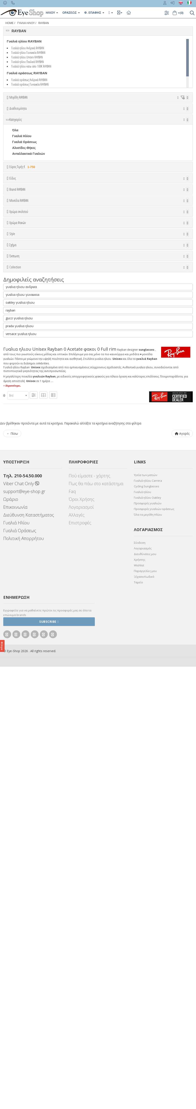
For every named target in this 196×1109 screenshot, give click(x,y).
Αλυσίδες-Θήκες (24, 196)
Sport (16, 264)
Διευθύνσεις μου (145, 996)
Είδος (12, 241)
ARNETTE (19, 333)
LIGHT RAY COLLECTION (30, 688)
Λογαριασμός (143, 991)
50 (120, 114)
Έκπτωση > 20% (24, 655)
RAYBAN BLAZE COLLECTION (34, 712)
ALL (17, 447)
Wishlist (139, 1008)
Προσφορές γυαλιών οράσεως (154, 951)
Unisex (17, 258)
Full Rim (18, 562)
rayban (10, 753)
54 (162, 114)
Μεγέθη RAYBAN (18, 97)
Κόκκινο (20, 482)
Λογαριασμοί (81, 949)
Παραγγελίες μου (145, 1013)
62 (67, 119)
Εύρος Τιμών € (20, 226)
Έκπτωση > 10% (24, 649)
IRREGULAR (21, 624)
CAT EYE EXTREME (26, 612)
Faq (72, 934)
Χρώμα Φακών (17, 490)
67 (120, 119)
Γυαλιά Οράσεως (24, 190)
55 (173, 114)
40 (56, 114)
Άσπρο (19, 452)
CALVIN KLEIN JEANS (28, 368)
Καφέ (18, 525)
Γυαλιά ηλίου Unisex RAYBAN (27, 57)
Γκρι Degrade (24, 519)
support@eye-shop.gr (24, 934)
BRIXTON (19, 357)
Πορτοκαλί (21, 470)
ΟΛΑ (15, 108)
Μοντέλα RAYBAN (18, 381)
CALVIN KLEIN (22, 363)
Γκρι (17, 513)
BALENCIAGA (22, 339)
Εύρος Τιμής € (23, 215)
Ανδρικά (18, 270)
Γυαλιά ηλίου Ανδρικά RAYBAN (27, 48)
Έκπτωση (14, 633)
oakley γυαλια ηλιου (20, 745)
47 (88, 114)
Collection (15, 665)
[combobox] (18, 838)
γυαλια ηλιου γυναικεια (22, 737)
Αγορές (182, 876)
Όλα (16, 155)
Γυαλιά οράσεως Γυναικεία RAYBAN (30, 84)
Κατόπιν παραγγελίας (29, 149)
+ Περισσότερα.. (12, 828)
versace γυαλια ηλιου (21, 776)
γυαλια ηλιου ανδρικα (21, 729)
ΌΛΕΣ (16, 676)
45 (77, 114)
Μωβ (17, 464)
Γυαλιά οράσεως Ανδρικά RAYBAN (29, 79)
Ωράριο (10, 941)
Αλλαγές (77, 957)
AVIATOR (19, 600)
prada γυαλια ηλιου (20, 768)
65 (99, 119)
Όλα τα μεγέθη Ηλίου (148, 957)
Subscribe (49, 1064)
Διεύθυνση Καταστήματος (28, 957)
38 (46, 114)
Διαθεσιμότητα (18, 132)
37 (35, 114)
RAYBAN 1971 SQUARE (29, 700)
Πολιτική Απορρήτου (23, 981)
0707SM (18, 421)
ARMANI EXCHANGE (27, 327)
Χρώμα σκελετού (18, 436)
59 (35, 119)
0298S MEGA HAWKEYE (29, 398)
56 (183, 114)
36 (24, 114)
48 (99, 114)
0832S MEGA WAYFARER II (31, 427)
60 (46, 119)
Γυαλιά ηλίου (142, 934)
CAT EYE (18, 606)
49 (109, 114)
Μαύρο (19, 476)
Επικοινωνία (15, 949)
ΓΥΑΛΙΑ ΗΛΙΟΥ (26, 23)
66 (109, 119)
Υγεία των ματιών (145, 917)
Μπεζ (18, 458)
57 (14, 119)
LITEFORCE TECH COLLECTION (35, 694)
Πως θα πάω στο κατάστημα (96, 926)
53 (151, 114)
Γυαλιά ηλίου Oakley (147, 940)
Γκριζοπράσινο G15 (28, 537)
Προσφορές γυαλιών (147, 945)
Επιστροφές (80, 965)
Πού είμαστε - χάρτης (89, 918)
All (14, 556)
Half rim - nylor (23, 568)
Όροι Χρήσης (81, 941)
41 (67, 114)
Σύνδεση (139, 985)
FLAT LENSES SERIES (28, 682)
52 (141, 114)
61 (56, 119)
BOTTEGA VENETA (26, 351)
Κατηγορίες (15, 168)
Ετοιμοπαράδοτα (25, 143)
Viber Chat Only (21, 926)
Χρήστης (139, 1002)
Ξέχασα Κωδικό (144, 1019)
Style (12, 545)
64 (88, 119)
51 (130, 114)
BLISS (16, 345)
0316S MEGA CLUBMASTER (32, 404)
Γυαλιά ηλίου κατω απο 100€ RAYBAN (31, 66)
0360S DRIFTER (23, 410)
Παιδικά (17, 282)
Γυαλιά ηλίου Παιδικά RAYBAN (27, 61)
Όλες (17, 643)
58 (24, 119)
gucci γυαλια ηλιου (19, 760)
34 (14, 114)
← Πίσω (12, 876)
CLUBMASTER (23, 618)
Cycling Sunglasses (146, 929)
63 (77, 119)
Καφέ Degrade (24, 531)
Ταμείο (138, 1025)
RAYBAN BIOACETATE (28, 706)
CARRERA (19, 374)
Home (9, 23)
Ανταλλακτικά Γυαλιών (28, 202)
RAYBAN (43, 23)
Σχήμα (12, 578)
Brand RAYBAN (17, 305)
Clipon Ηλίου (23, 507)
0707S (16, 415)
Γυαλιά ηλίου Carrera (148, 923)
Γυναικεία (19, 276)
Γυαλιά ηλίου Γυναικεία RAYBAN (28, 52)
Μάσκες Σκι (20, 287)
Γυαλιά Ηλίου (21, 185)
